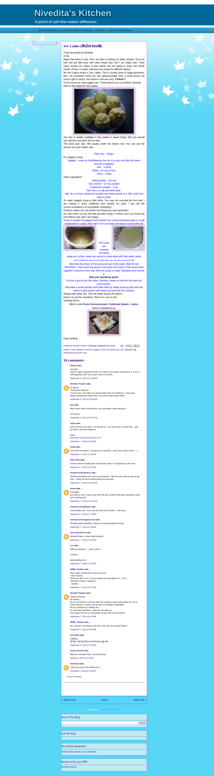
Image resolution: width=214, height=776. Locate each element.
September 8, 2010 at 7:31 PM (83, 645)
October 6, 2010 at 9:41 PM (82, 658)
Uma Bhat (74, 635)
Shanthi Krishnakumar (80, 473)
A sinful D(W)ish (77, 350)
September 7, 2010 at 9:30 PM (83, 629)
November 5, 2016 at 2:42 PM (83, 671)
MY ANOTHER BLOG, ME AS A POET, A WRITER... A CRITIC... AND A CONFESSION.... (85, 30)
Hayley (73, 365)
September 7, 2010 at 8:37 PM (83, 587)
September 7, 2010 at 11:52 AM (83, 501)
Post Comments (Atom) (110, 709)
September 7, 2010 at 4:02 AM (83, 454)
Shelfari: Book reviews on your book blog (78, 752)
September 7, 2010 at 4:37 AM (83, 467)
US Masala (75, 414)
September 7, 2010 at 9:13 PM (83, 616)
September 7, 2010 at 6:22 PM (83, 563)
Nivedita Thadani (78, 384)
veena (73, 488)
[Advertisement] (104, 689)
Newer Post (69, 700)
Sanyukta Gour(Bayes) (80, 507)
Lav (71, 545)
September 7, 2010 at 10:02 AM (83, 483)
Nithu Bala (75, 460)
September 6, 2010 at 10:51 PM (83, 418)
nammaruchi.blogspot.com (82, 520)
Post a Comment (74, 676)
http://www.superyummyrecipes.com (85, 438)
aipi (71, 405)
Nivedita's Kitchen (72, 13)
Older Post (139, 700)
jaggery (97, 350)
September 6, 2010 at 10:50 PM (83, 399)
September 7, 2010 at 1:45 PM (83, 514)
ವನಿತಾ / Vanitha (77, 569)
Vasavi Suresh (76, 650)
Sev (121, 350)
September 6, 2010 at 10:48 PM (83, 378)
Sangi (72, 447)
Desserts (89, 350)
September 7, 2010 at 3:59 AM (83, 441)
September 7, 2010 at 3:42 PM (83, 540)
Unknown (74, 664)
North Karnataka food (110, 350)
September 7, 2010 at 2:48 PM (83, 527)
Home (105, 700)
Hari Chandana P (78, 532)
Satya (72, 423)
